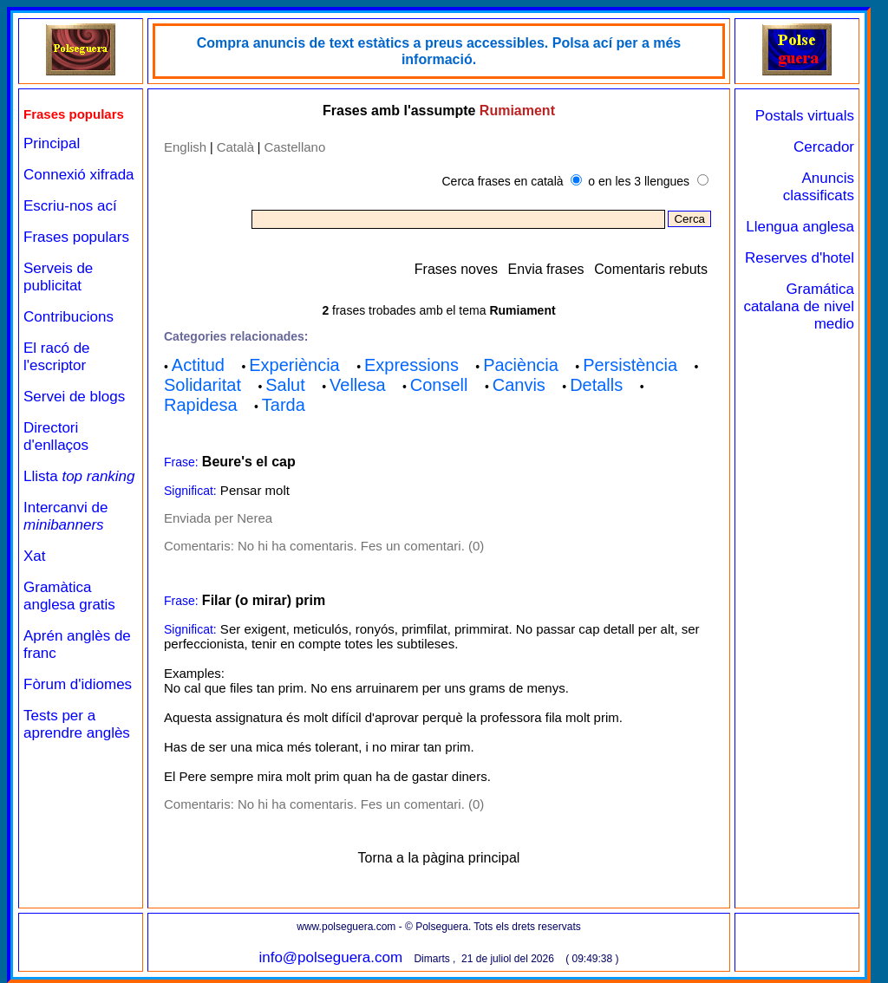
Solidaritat (202, 384)
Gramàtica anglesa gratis (69, 596)
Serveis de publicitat (58, 277)
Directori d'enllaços (55, 436)
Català (235, 147)
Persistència (630, 364)
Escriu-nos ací (70, 206)
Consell (439, 384)
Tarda (283, 404)
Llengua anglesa (800, 226)
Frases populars (76, 237)
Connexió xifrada (78, 174)
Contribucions (68, 317)
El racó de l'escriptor (56, 357)
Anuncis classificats (818, 187)
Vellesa (358, 384)
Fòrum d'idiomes (77, 684)
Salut (285, 384)
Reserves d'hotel (799, 258)
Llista (79, 476)
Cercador (823, 147)
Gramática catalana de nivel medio (798, 306)
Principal (51, 143)
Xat (34, 556)
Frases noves (456, 269)
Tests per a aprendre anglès (76, 724)
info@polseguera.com (330, 957)
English (185, 147)
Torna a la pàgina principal (439, 857)
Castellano (294, 147)
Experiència (294, 364)
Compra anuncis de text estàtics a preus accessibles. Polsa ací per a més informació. (439, 51)
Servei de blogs (74, 396)
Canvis (519, 384)
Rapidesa (201, 404)
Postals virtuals (804, 115)
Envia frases (546, 269)
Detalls (596, 384)
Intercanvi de (65, 516)
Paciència (520, 364)
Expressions (411, 364)
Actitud (198, 364)
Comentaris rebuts (651, 269)
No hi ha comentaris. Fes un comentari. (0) (361, 545)
